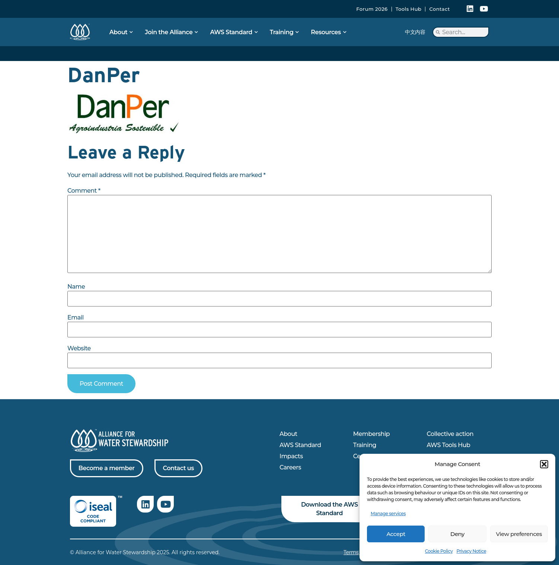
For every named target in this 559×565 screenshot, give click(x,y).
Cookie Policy (439, 551)
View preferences (519, 533)
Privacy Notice (471, 551)
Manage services (388, 513)
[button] (544, 464)
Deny (457, 533)
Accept (395, 533)
